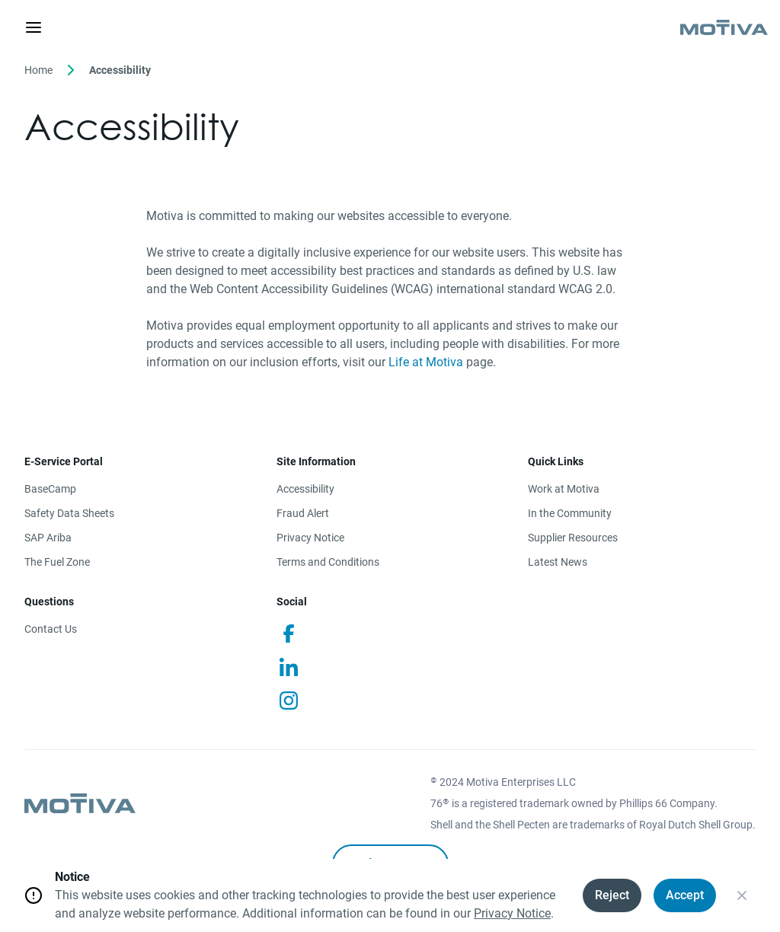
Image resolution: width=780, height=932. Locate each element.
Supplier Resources (573, 537)
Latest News (557, 562)
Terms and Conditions (328, 562)
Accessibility (305, 489)
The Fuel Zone (57, 562)
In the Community (570, 513)
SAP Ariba (48, 537)
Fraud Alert (303, 513)
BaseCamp (50, 489)
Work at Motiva (563, 489)
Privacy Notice (310, 537)
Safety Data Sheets (69, 513)
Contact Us (50, 629)
